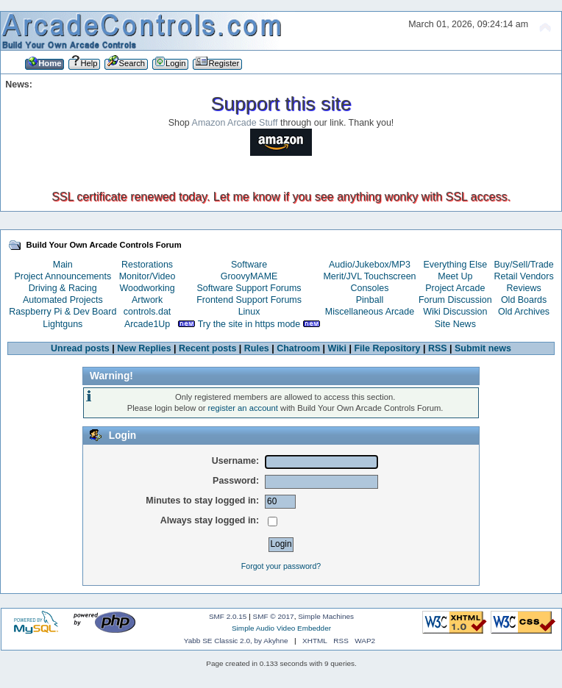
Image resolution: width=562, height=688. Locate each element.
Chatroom (298, 348)
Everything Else (455, 264)
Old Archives (523, 312)
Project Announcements (62, 276)
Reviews (524, 288)
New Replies (144, 348)
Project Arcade (455, 288)
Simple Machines (326, 616)
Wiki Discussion (455, 312)
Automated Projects (63, 300)
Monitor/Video (147, 276)
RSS (437, 348)
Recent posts (207, 348)
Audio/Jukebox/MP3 (369, 264)
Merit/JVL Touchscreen (369, 276)
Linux (249, 312)
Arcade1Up (147, 324)
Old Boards (524, 300)
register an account (243, 408)
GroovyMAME (249, 276)
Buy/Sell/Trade (523, 264)
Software (249, 264)
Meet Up (455, 276)
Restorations (147, 264)
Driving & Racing (63, 288)
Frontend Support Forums (249, 300)
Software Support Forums (249, 288)
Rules (256, 348)
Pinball (369, 300)
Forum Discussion (455, 300)
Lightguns (62, 324)
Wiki (337, 348)
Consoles (370, 288)
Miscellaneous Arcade (369, 312)
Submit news (483, 348)
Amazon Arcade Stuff (235, 123)
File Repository (387, 348)
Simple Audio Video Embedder (281, 628)
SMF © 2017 (273, 616)
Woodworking (146, 288)
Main (63, 264)
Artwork (147, 300)
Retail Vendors (524, 276)
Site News (455, 324)
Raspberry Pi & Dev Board (62, 312)
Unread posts (80, 348)
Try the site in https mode (249, 324)
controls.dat (147, 312)
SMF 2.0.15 (228, 616)
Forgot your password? (281, 566)
